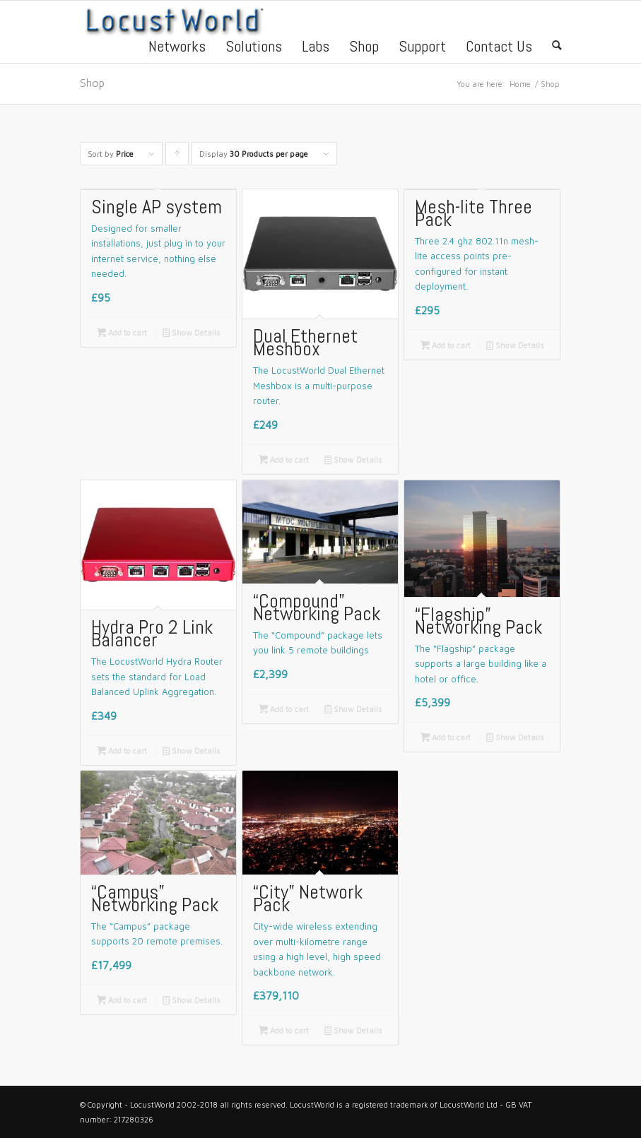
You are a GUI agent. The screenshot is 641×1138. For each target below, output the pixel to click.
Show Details (191, 333)
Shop (364, 48)
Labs (315, 48)
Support (422, 48)
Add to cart (122, 333)
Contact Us (499, 48)
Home (520, 83)
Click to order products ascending (177, 157)
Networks (177, 48)
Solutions (254, 48)
